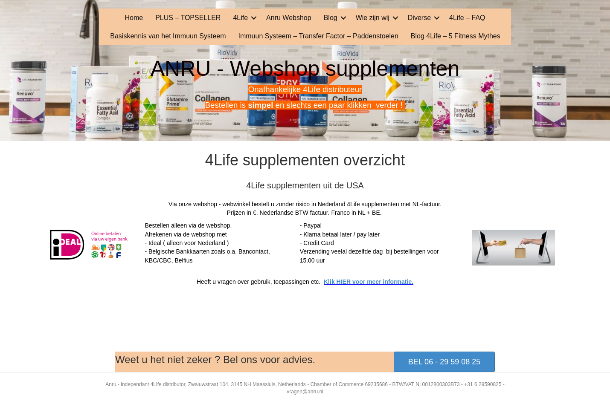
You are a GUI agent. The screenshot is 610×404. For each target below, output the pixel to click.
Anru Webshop (288, 17)
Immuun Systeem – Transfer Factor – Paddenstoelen (318, 36)
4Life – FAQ (467, 17)
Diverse (419, 17)
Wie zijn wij (372, 17)
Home (134, 17)
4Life (240, 17)
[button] (254, 18)
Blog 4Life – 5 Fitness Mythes (455, 36)
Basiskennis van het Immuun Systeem (168, 36)
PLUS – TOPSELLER (188, 17)
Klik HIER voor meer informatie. (368, 281)
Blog (330, 17)
